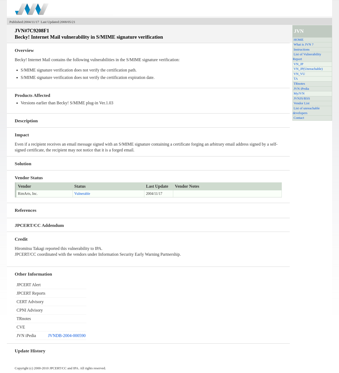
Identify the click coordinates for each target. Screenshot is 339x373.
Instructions (301, 49)
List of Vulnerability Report (307, 56)
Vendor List (301, 103)
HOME (298, 40)
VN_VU (299, 74)
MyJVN (298, 93)
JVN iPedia (301, 89)
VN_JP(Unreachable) (308, 69)
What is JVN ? (303, 44)
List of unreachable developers (306, 110)
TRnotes (299, 84)
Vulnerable (82, 194)
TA (295, 78)
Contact (298, 118)
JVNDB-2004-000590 (67, 335)
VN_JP (298, 64)
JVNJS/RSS (301, 98)
